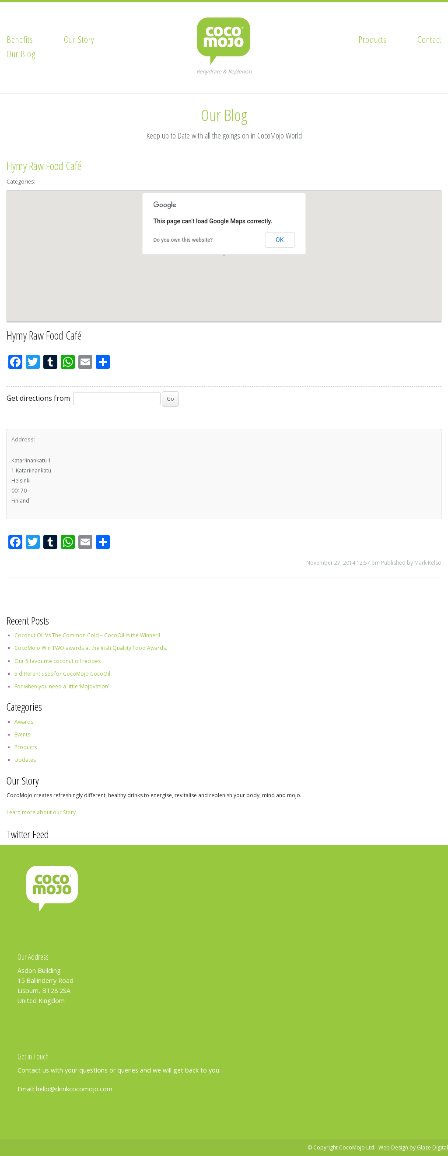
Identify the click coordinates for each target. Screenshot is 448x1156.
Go (170, 399)
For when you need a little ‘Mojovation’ (61, 686)
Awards (23, 722)
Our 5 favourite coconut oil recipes (57, 661)
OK (280, 239)
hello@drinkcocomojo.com (74, 1089)
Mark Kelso (427, 562)
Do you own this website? (183, 240)
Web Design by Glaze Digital (413, 1147)
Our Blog (21, 54)
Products (372, 39)
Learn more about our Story (41, 812)
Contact (429, 39)
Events (22, 734)
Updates (25, 760)
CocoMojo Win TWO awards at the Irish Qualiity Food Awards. (90, 648)
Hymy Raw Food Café (44, 166)
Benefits (20, 39)
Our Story (79, 39)
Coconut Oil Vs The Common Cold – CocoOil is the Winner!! (87, 635)
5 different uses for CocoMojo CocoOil (62, 673)
